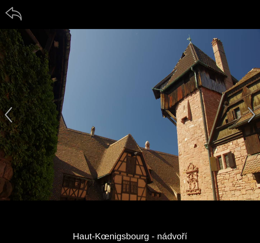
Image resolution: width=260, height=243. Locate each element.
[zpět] (13, 13)
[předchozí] (8, 115)
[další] (251, 115)
